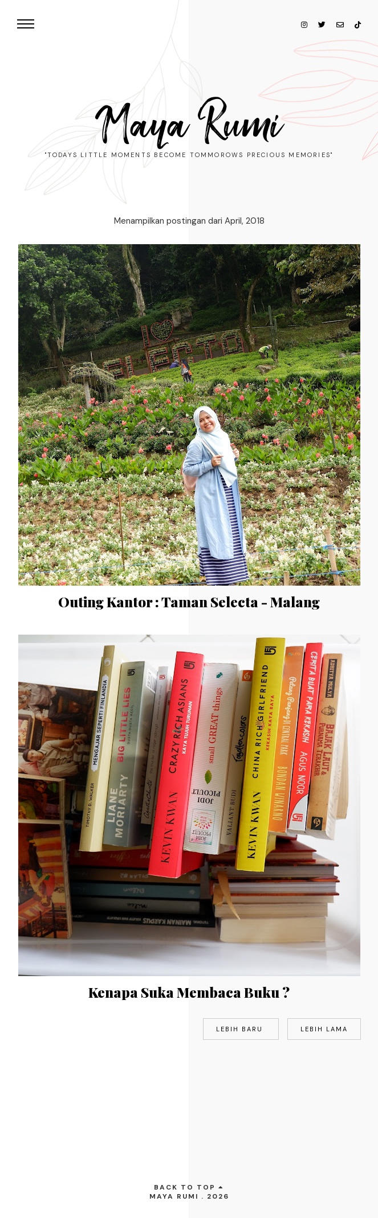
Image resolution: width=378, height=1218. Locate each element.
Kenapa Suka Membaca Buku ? (189, 992)
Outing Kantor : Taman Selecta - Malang (189, 601)
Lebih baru (241, 1029)
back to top (189, 1187)
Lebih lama (324, 1029)
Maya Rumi (189, 125)
